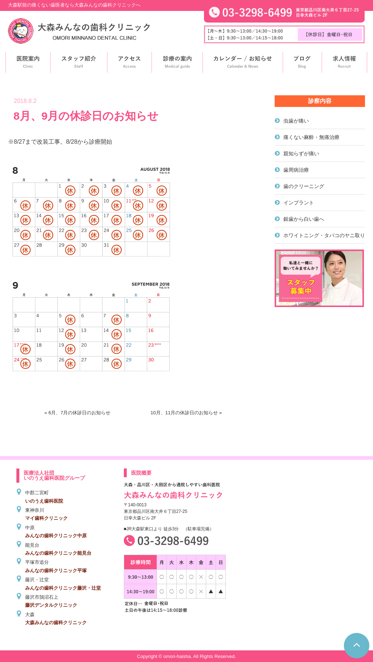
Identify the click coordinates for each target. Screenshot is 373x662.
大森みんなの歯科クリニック (56, 622)
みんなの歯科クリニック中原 (56, 535)
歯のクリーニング (303, 186)
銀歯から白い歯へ (303, 219)
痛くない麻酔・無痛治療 (311, 137)
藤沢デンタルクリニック (51, 605)
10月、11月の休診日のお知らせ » (186, 412)
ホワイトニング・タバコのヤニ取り (324, 235)
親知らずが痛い (301, 153)
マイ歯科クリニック (46, 518)
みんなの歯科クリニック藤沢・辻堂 (63, 588)
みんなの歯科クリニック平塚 (56, 570)
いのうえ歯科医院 (44, 501)
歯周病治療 (296, 170)
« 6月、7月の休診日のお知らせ (77, 412)
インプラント (298, 203)
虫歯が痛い (296, 121)
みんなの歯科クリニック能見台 (58, 553)
